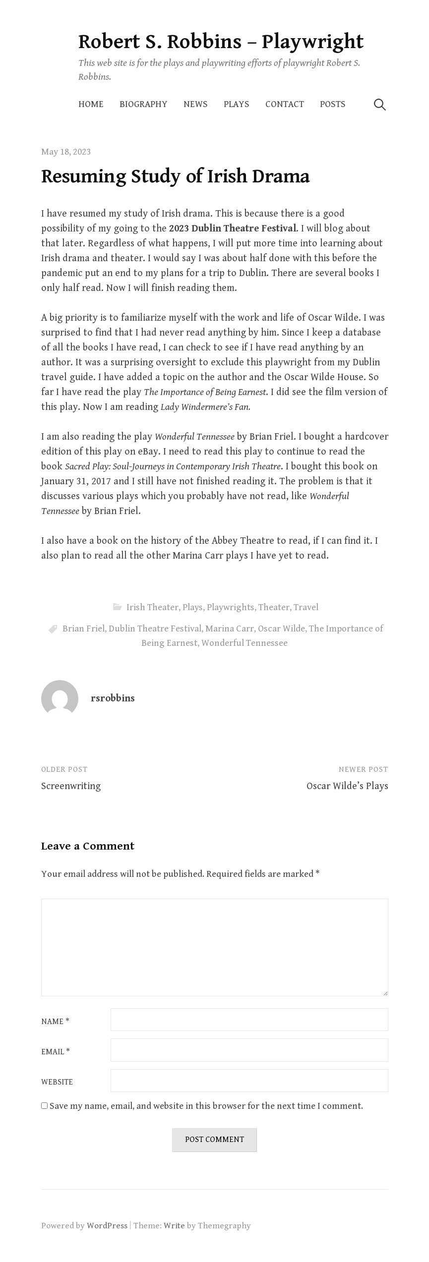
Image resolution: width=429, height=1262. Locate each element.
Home (91, 104)
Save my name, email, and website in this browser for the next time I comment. (206, 1106)
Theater (274, 607)
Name (55, 1022)
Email (55, 1052)
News (196, 104)
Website (57, 1083)
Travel (306, 607)
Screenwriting (71, 786)
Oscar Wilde (281, 629)
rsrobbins (113, 698)
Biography (144, 104)
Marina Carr (229, 629)
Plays (236, 104)
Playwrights (230, 607)
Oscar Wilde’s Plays (347, 786)
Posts (333, 104)
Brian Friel (83, 629)
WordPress (107, 1226)
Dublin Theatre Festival (155, 629)
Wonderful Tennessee (244, 643)
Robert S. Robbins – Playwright (221, 42)
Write (174, 1226)
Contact (284, 104)
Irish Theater (152, 607)
